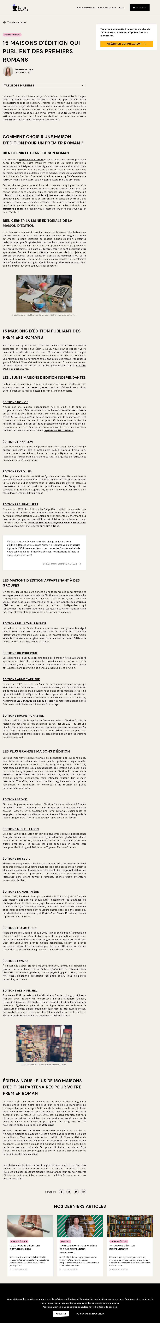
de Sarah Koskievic (61, 913)
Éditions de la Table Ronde (24, 623)
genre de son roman (31, 159)
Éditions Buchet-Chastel (23, 715)
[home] (20, 7)
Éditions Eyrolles (17, 471)
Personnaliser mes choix (90, 1314)
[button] (85, 8)
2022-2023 (48, 1124)
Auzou (44, 252)
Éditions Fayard (15, 961)
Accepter (61, 1313)
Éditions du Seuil (16, 858)
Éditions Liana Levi (18, 442)
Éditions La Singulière (20, 504)
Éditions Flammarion (20, 928)
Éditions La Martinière (21, 891)
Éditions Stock (15, 799)
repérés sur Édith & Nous (58, 430)
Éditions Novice (15, 402)
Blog (121, 7)
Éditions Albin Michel (20, 990)
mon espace (139, 7)
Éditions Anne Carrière (21, 679)
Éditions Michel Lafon (21, 829)
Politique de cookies (106, 1306)
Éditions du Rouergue (20, 653)
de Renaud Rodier (36, 700)
